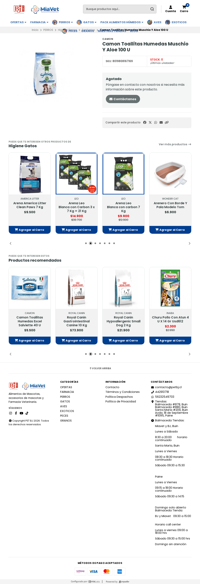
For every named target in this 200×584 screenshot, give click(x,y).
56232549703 (162, 396)
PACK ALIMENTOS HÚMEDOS (121, 22)
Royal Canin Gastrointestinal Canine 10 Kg (76, 321)
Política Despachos (119, 396)
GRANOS (87, 31)
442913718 (160, 392)
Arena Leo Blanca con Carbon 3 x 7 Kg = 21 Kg (77, 207)
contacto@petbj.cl (166, 387)
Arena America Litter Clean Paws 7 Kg (29, 205)
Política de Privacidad (120, 401)
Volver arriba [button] (100, 368)
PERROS (66, 22)
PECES (73, 31)
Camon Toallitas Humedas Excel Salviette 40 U (29, 321)
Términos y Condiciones (122, 392)
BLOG (134, 31)
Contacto (112, 387)
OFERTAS (18, 22)
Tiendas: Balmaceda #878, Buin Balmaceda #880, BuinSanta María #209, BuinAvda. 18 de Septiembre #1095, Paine (169, 408)
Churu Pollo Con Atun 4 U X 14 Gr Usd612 (170, 319)
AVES (157, 22)
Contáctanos (122, 99)
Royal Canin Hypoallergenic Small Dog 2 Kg (123, 321)
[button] (167, 122)
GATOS (89, 22)
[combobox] (119, 9)
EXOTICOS (179, 22)
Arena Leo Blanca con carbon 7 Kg (123, 207)
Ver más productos (175, 144)
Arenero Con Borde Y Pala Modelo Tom (170, 205)
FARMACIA (39, 22)
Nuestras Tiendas (112, 31)
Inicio (35, 30)
